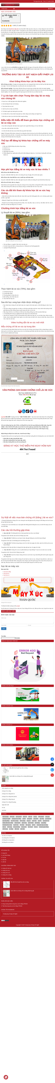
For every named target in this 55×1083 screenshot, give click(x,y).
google (18, 606)
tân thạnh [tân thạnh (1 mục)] (30, 827)
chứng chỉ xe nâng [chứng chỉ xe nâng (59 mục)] (16, 818)
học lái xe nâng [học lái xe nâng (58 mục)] (14, 820)
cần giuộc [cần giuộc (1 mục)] (29, 818)
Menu (50, 8)
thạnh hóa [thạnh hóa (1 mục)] (15, 825)
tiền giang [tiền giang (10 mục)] (28, 825)
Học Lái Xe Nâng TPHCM (21, 903)
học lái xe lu (6, 573)
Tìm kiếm (3, 636)
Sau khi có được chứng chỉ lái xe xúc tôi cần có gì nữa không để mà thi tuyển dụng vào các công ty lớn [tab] (28, 555)
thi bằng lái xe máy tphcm (8, 840)
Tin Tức (4, 857)
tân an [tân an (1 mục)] (4, 827)
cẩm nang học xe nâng (7, 788)
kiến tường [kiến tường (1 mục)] (22, 820)
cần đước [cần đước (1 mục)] (36, 818)
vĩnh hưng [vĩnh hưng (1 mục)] (5, 829)
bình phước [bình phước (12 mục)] (19, 816)
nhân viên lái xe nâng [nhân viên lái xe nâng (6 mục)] (8, 822)
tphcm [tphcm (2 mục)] (33, 825)
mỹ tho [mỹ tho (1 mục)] (39, 820)
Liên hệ (4, 861)
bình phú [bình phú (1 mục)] (12, 816)
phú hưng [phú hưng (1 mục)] (24, 822)
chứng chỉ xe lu (6, 870)
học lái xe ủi (6, 575)
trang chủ (4, 853)
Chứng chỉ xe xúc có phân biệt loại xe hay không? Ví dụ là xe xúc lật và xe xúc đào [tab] (27, 549)
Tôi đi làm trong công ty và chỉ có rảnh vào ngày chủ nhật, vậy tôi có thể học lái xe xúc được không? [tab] (28, 543)
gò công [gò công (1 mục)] (42, 818)
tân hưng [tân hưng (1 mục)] (9, 827)
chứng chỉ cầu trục (6, 868)
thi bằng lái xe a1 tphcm (7, 842)
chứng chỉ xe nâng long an (8, 799)
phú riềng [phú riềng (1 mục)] (37, 822)
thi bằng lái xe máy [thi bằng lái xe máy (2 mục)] (7, 825)
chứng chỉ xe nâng (6, 791)
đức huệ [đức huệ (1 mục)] (17, 829)
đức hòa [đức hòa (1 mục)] (22, 829)
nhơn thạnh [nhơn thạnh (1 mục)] (17, 822)
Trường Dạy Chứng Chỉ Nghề (10, 914)
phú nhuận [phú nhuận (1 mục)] (30, 822)
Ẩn (11, 17)
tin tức (3, 807)
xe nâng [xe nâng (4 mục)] (11, 829)
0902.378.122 (26, 394)
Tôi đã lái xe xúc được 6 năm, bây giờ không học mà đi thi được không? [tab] (24, 538)
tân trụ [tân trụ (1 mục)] (35, 827)
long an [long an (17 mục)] (28, 820)
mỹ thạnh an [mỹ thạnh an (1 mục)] (46, 820)
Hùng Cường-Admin (7, 903)
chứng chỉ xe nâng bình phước (9, 796)
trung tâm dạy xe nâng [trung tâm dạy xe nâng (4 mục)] (42, 825)
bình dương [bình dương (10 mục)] (5, 816)
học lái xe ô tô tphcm (7, 835)
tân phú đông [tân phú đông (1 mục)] (16, 827)
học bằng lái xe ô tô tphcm (8, 837)
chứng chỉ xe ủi (6, 872)
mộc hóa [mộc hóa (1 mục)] (34, 820)
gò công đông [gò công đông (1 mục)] (6, 820)
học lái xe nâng (7, 571)
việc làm (4, 810)
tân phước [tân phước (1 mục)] (23, 827)
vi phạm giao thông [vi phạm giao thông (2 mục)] (43, 827)
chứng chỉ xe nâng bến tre (8, 793)
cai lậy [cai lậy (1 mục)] (35, 816)
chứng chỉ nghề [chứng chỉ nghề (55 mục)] (6, 818)
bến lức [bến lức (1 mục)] (25, 816)
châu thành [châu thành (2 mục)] (41, 816)
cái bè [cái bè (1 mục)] (24, 818)
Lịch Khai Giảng (6, 855)
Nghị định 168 (5, 804)
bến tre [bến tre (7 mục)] (30, 816)
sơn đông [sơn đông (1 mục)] (43, 822)
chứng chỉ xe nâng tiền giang (9, 802)
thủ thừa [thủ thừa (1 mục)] (22, 825)
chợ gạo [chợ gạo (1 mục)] (47, 816)
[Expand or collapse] (19, 15)
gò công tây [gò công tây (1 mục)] (48, 818)
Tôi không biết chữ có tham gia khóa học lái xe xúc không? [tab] (21, 533)
